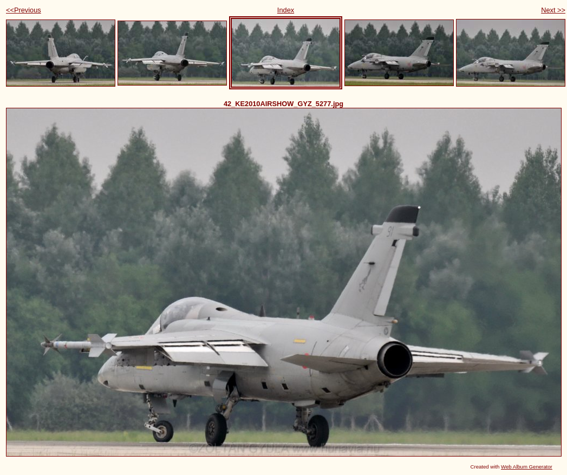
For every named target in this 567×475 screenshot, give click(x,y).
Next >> (553, 10)
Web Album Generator (526, 467)
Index (285, 10)
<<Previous (23, 10)
